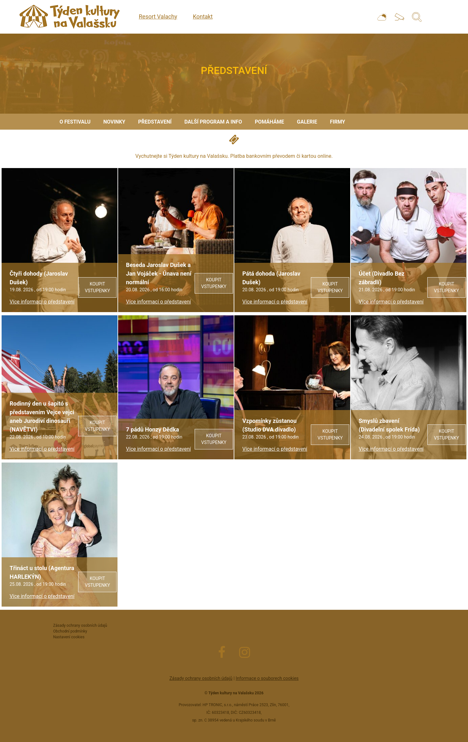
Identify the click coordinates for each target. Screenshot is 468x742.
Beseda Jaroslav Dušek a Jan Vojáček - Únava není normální (158, 274)
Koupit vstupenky (97, 287)
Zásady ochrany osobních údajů (200, 678)
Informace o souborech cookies (267, 678)
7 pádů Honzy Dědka (152, 429)
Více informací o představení (42, 302)
